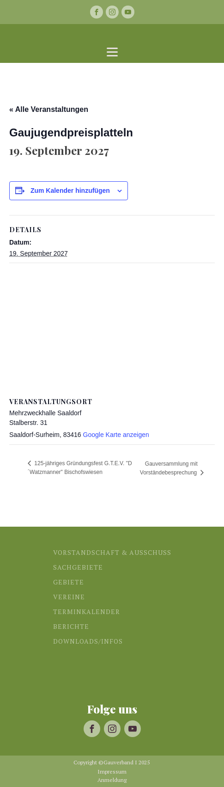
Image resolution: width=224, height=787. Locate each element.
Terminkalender (86, 611)
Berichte (71, 626)
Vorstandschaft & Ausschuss (112, 552)
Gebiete (68, 582)
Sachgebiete (78, 567)
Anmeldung (112, 780)
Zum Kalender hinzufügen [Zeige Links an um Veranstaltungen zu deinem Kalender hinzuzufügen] (70, 190)
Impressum (112, 772)
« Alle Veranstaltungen (48, 109)
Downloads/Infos (88, 641)
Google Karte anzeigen (116, 434)
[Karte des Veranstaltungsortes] (112, 330)
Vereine (69, 596)
